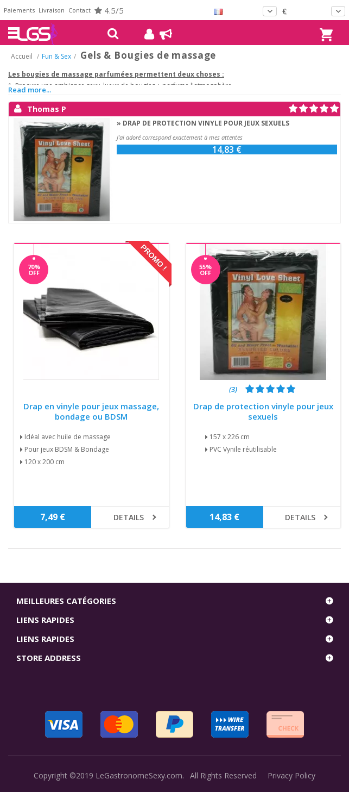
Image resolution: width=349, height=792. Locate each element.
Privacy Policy (291, 775)
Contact (79, 10)
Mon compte (145, 34)
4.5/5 (109, 10)
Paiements (19, 10)
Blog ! (160, 34)
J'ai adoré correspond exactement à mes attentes (180, 137)
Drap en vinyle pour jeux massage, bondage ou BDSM (91, 411)
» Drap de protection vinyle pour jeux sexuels (203, 123)
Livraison (52, 10)
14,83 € (227, 149)
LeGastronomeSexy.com (139, 775)
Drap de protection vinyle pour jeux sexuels (263, 411)
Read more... (29, 90)
